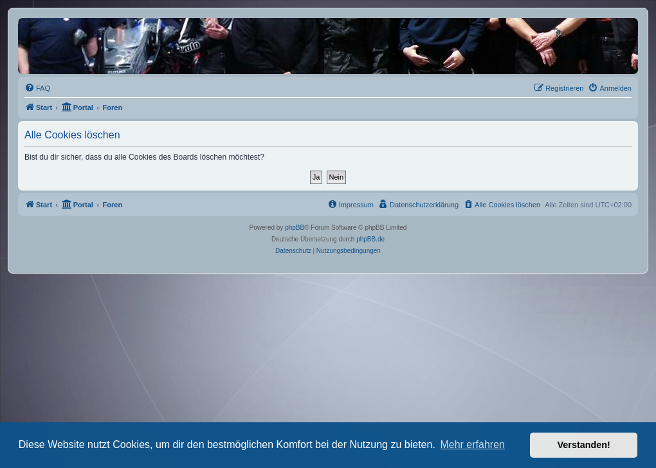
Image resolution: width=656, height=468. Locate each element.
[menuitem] (37, 88)
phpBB (294, 227)
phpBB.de (370, 239)
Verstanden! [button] (584, 445)
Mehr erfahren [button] (472, 444)
